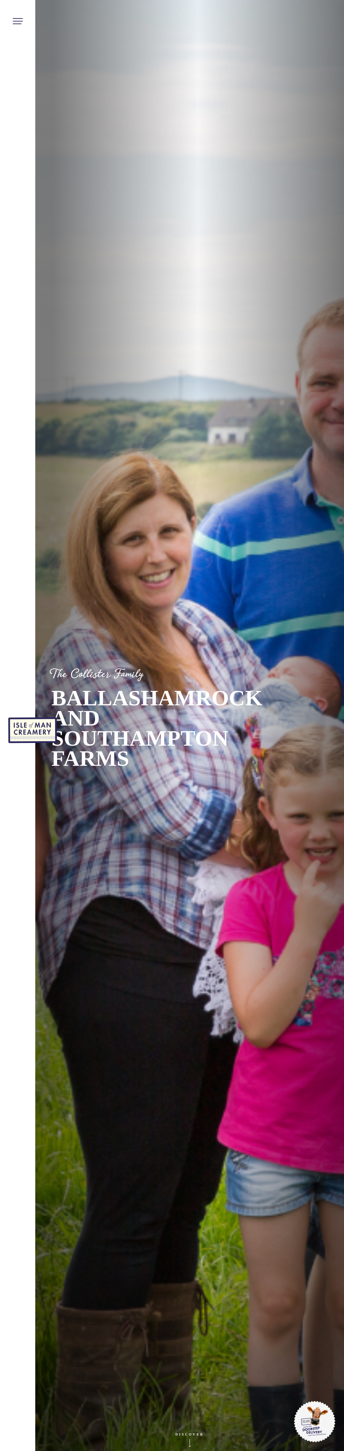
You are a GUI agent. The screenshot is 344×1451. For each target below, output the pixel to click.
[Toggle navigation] (17, 22)
